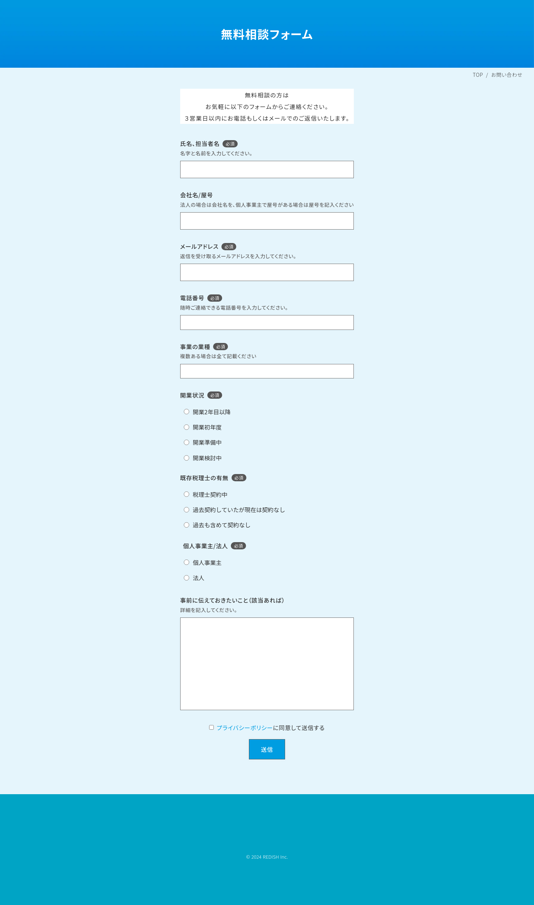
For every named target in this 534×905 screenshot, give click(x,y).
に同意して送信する (299, 727)
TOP (478, 74)
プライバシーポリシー (245, 727)
